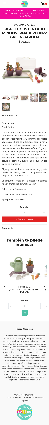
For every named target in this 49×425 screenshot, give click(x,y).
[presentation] (4, 69)
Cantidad (24, 207)
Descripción (8, 123)
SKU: (4, 115)
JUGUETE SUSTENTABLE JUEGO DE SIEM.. (24, 290)
